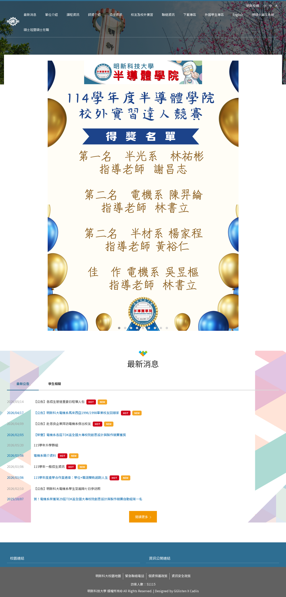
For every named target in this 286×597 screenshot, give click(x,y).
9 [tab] (167, 328)
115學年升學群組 (46, 445)
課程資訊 (73, 14)
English (238, 14)
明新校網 (252, 5)
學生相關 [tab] (54, 383)
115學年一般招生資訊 (49, 466)
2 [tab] (125, 328)
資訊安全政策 (181, 576)
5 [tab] (143, 328)
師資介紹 (94, 14)
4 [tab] (137, 328)
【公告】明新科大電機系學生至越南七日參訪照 (67, 488)
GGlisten (180, 590)
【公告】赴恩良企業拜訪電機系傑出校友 (62, 423)
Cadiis (194, 590)
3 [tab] (131, 328)
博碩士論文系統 (263, 14)
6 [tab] (149, 328)
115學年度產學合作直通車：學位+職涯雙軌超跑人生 (71, 477)
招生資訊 (115, 14)
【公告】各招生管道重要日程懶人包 (59, 401)
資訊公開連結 (159, 558)
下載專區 (189, 14)
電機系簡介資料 (45, 455)
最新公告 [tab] (22, 383)
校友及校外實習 (142, 14)
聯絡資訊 (168, 14)
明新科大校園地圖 (108, 576)
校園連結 (17, 558)
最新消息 (30, 14)
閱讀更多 (141, 516)
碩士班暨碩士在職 (36, 29)
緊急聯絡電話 (134, 576)
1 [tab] (119, 328)
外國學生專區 (214, 14)
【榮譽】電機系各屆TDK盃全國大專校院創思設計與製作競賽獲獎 (80, 434)
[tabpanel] (143, 196)
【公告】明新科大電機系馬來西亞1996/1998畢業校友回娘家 (76, 412)
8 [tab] (161, 328)
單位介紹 (51, 14)
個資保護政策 (157, 576)
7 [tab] (155, 328)
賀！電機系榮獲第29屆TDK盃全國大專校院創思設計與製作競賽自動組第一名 (88, 498)
